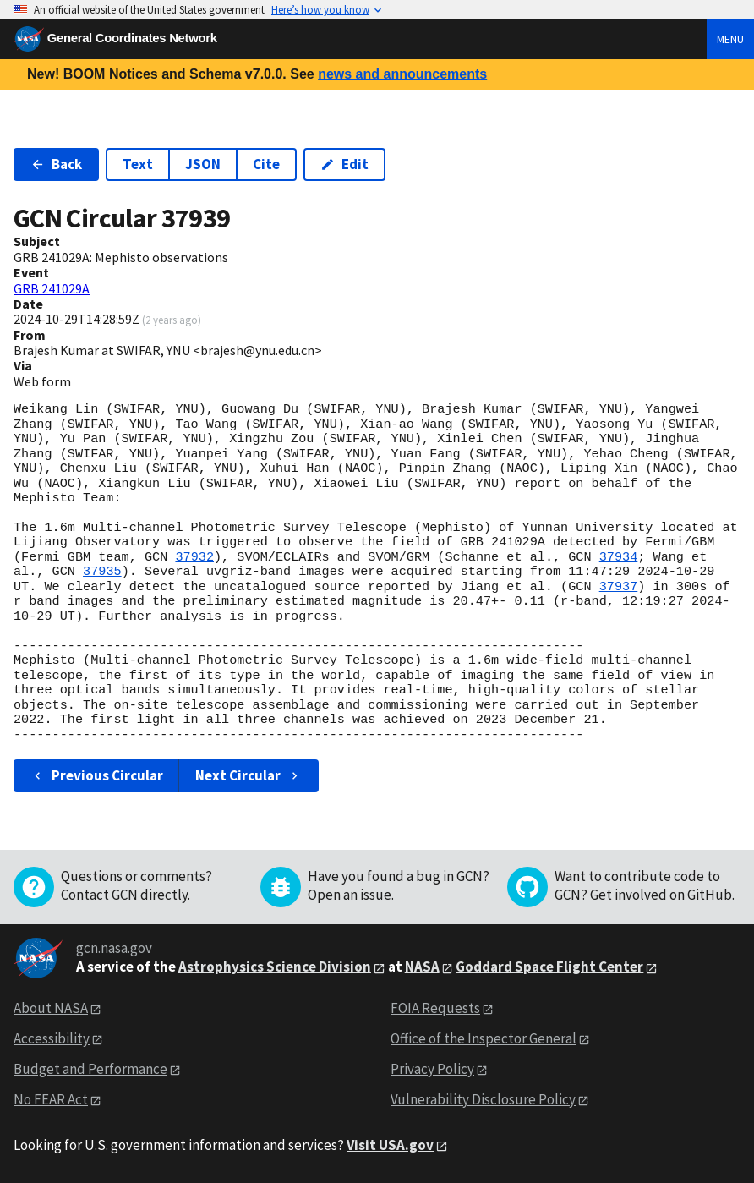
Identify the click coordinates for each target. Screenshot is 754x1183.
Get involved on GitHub (661, 894)
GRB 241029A (52, 288)
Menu (730, 39)
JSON (203, 164)
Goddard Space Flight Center (549, 966)
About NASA (51, 1008)
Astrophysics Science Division (274, 966)
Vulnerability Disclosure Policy (483, 1099)
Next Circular (248, 775)
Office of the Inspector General (483, 1038)
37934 (618, 557)
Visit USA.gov (390, 1145)
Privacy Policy (432, 1069)
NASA (422, 966)
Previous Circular (96, 775)
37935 (102, 571)
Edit (344, 164)
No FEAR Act (51, 1099)
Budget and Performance (90, 1069)
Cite (266, 164)
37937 (618, 586)
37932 (194, 557)
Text (138, 164)
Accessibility (52, 1038)
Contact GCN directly (124, 894)
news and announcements (402, 74)
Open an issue (349, 894)
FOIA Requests (435, 1008)
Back (56, 164)
